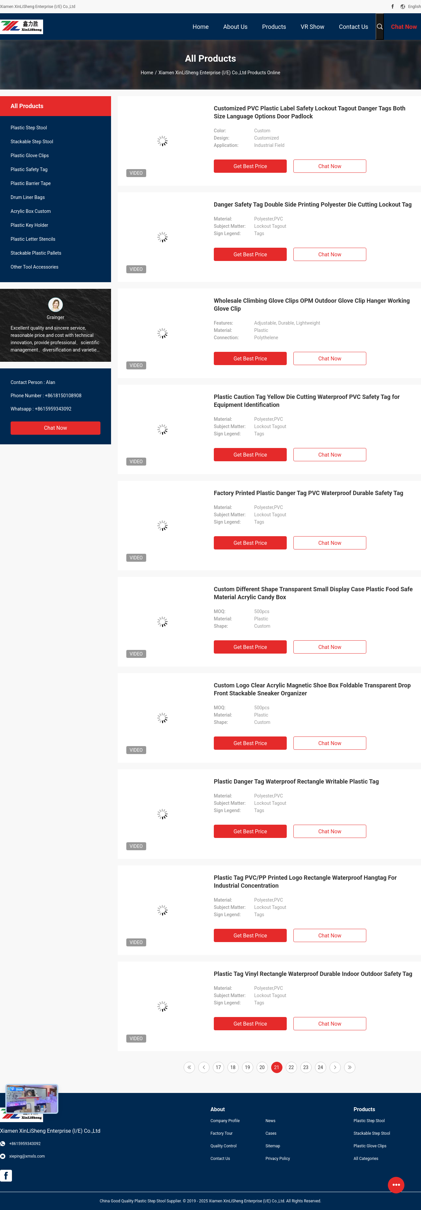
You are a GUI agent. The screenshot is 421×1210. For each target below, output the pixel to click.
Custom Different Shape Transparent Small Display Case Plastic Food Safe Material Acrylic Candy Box (313, 593)
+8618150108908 (63, 395)
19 (247, 1067)
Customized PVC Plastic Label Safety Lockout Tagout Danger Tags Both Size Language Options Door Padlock (309, 112)
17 (218, 1067)
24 (320, 1067)
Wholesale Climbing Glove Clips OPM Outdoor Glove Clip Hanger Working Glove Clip (312, 304)
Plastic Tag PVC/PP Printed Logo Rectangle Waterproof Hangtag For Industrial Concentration (305, 881)
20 (262, 1067)
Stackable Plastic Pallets (36, 253)
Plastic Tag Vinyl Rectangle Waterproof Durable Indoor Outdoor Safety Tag (313, 973)
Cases (271, 1133)
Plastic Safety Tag (29, 169)
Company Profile (225, 1120)
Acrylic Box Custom (31, 211)
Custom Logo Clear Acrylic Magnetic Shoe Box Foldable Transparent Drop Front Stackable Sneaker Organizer (312, 689)
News (270, 1120)
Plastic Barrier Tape (31, 183)
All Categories (366, 1158)
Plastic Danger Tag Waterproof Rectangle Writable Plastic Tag (296, 781)
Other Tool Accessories (34, 267)
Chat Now (55, 428)
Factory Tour (221, 1133)
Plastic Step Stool (29, 127)
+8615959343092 (53, 409)
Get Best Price (250, 166)
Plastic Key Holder (29, 225)
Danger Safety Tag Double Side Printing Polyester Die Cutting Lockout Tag (313, 204)
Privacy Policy (278, 1158)
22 (291, 1067)
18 (233, 1067)
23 (306, 1067)
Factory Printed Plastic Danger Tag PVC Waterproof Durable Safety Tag (308, 492)
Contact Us (220, 1158)
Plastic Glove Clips (30, 155)
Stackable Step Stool (32, 141)
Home (147, 72)
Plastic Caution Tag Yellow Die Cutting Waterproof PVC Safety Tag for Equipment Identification (307, 400)
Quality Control (223, 1146)
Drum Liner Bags (28, 197)
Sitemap (273, 1146)
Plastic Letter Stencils (33, 239)
